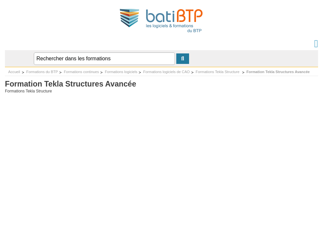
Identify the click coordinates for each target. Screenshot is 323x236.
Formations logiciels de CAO (166, 72)
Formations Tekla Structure (218, 72)
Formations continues (81, 72)
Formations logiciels (121, 72)
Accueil (14, 72)
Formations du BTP (42, 72)
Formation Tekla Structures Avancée (278, 72)
